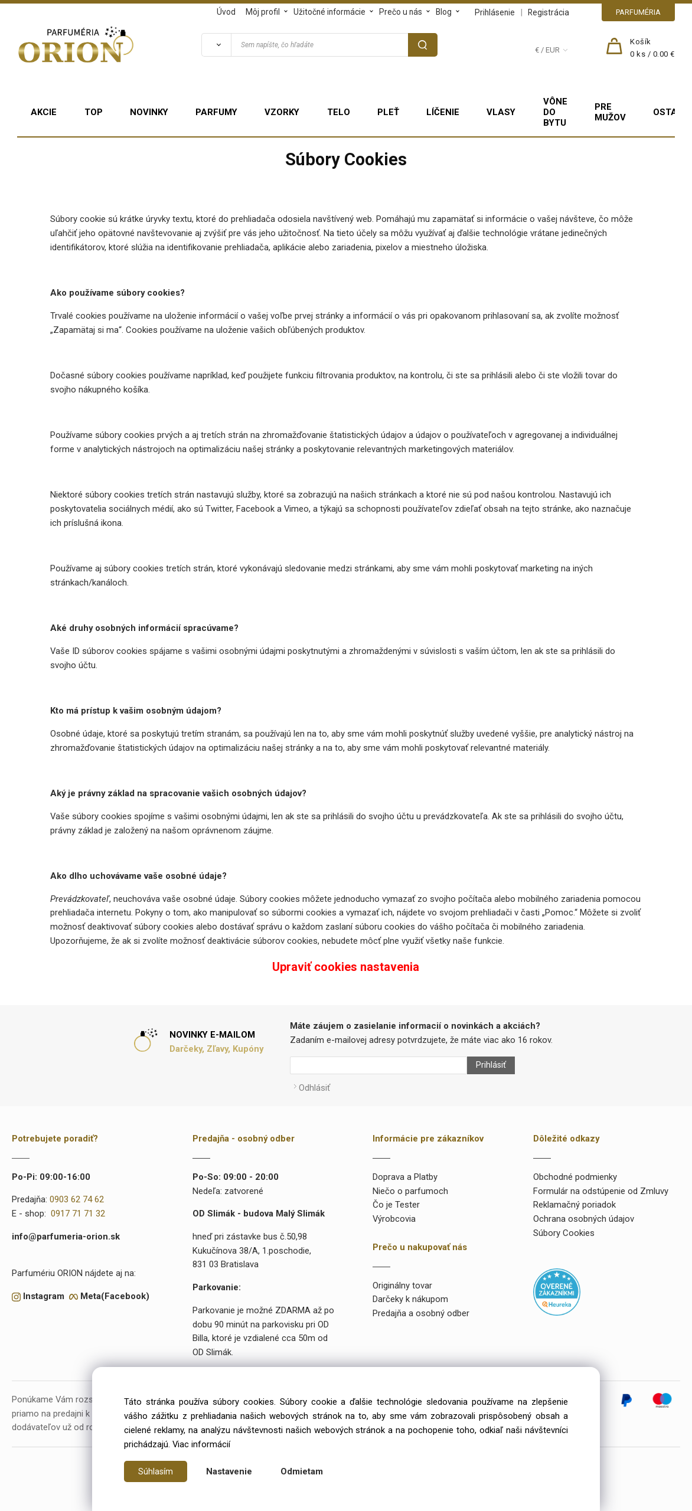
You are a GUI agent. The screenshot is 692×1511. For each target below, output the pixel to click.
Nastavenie (230, 1471)
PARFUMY (216, 112)
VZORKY (282, 112)
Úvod (226, 12)
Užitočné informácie (329, 12)
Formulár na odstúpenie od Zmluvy (600, 1185)
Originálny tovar (402, 1279)
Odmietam (302, 1471)
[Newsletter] (378, 1065)
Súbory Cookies (564, 1227)
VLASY (501, 112)
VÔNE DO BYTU (555, 112)
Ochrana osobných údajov (583, 1213)
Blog (444, 12)
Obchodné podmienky (575, 1171)
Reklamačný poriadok (574, 1199)
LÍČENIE (442, 112)
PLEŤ (388, 112)
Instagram (43, 1290)
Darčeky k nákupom (410, 1293)
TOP (93, 112)
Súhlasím (156, 1471)
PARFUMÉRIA (638, 12)
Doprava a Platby (405, 1171)
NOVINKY (149, 112)
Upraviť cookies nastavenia (345, 967)
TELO (338, 112)
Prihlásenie (495, 12)
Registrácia (548, 12)
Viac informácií (201, 1444)
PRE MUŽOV (610, 112)
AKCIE (44, 112)
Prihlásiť (485, 1065)
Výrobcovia (394, 1213)
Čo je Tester (396, 1199)
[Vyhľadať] (216, 45)
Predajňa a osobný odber (421, 1307)
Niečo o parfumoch (410, 1185)
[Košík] (652, 48)
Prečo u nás (400, 12)
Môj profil (263, 12)
